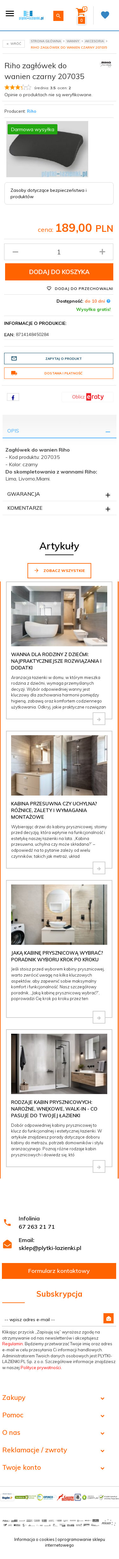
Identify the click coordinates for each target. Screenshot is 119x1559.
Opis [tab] (13, 430)
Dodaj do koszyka (59, 272)
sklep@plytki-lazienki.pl (50, 1248)
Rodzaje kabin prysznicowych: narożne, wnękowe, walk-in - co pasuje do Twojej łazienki (54, 1109)
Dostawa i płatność (47, 373)
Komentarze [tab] (25, 508)
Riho (31, 111)
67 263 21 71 (37, 1226)
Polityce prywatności (41, 1367)
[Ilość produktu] (58, 252)
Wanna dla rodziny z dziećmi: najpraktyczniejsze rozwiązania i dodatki (56, 661)
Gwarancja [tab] (23, 494)
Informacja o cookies (34, 1539)
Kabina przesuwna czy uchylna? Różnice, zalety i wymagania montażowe (54, 810)
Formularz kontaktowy (59, 1270)
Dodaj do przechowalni (80, 288)
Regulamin (12, 1343)
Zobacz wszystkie (59, 570)
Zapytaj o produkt (46, 358)
